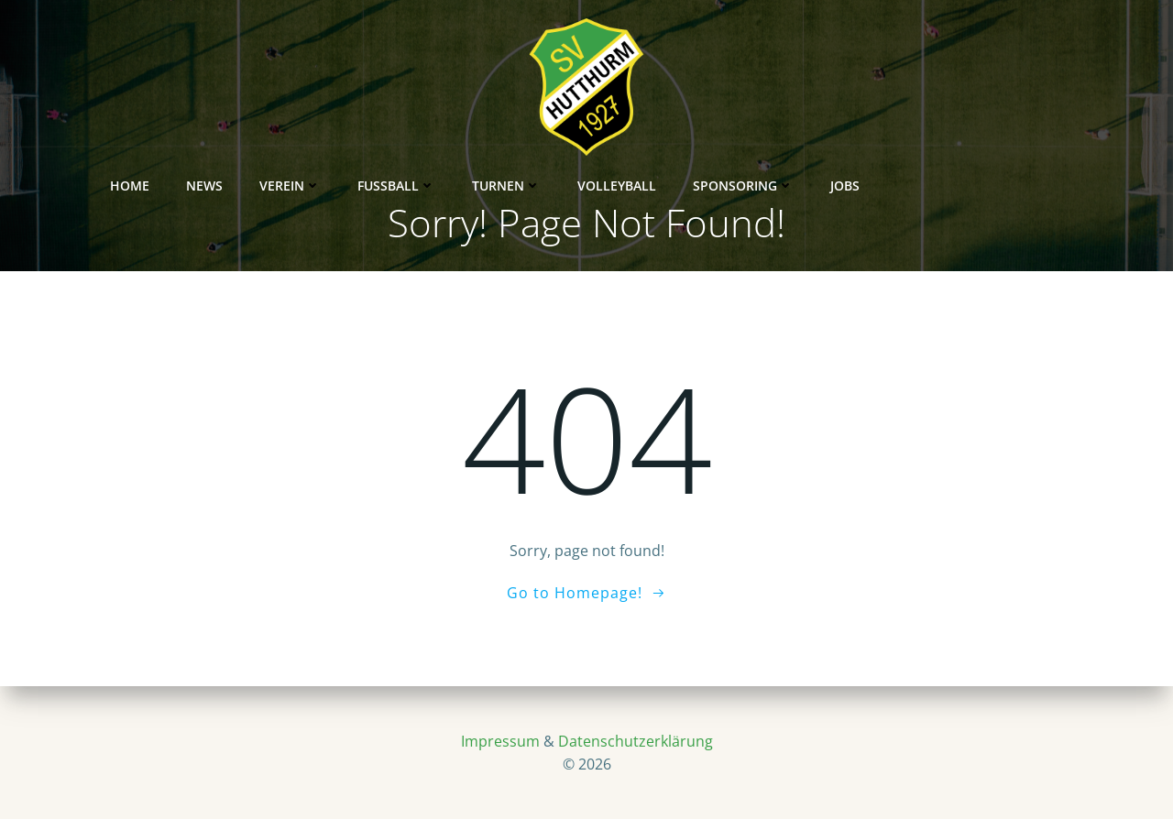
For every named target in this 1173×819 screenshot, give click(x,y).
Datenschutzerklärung (635, 741)
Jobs (912, 87)
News (272, 87)
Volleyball (684, 87)
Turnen (574, 87)
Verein (358, 87)
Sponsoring (811, 87)
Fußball (464, 87)
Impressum (500, 741)
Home (197, 87)
